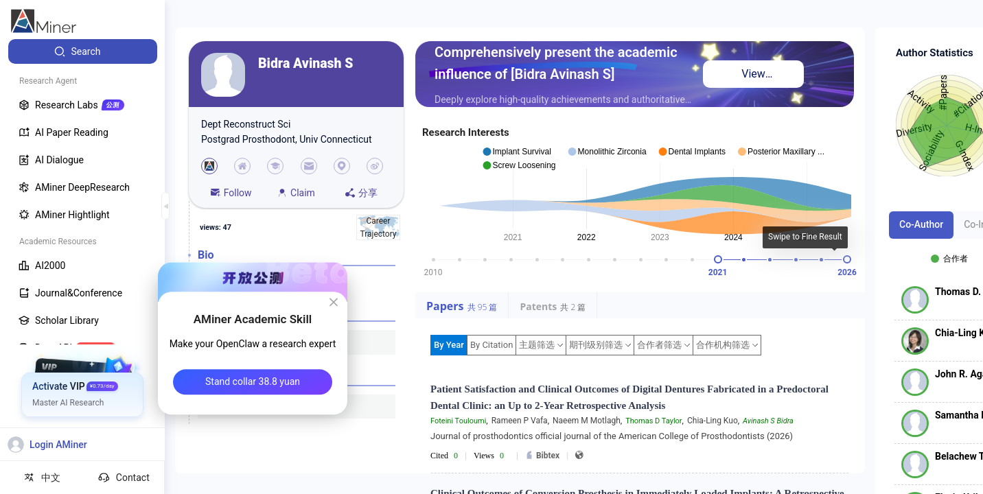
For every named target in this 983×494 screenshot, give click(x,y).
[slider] (718, 259)
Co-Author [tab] (921, 224)
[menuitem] (82, 51)
